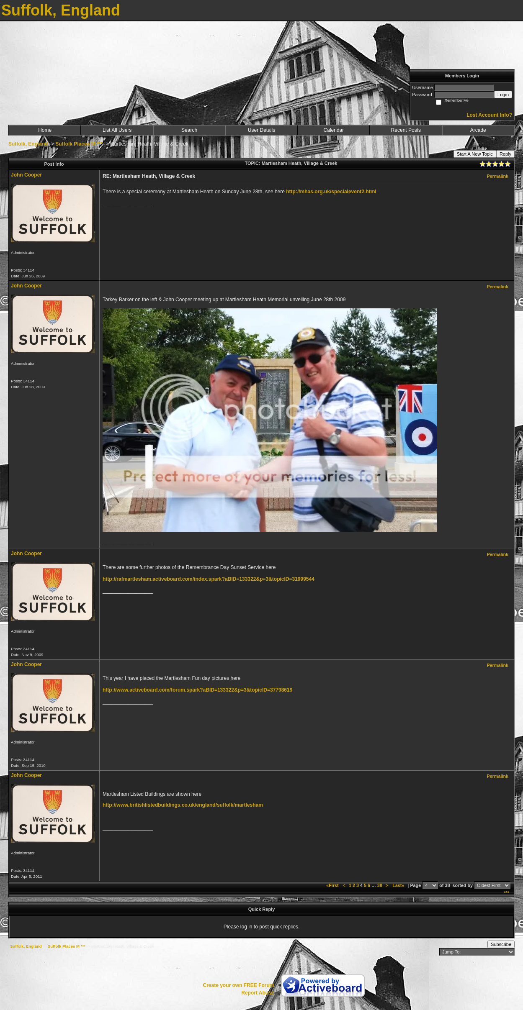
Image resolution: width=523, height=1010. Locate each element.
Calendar (334, 130)
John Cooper (26, 175)
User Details (261, 130)
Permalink (497, 176)
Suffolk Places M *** (79, 144)
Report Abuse (257, 993)
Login (503, 94)
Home (45, 130)
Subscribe (501, 944)
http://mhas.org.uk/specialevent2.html (331, 192)
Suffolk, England (28, 144)
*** (506, 892)
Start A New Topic (475, 153)
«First (333, 885)
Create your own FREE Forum (238, 985)
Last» (398, 885)
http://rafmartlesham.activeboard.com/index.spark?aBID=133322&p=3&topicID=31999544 (208, 579)
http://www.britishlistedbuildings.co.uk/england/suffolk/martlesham (183, 805)
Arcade (478, 130)
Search (189, 130)
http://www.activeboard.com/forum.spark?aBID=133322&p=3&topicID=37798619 (197, 690)
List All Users (117, 130)
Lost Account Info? (489, 115)
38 (379, 885)
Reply (505, 153)
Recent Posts (406, 130)
